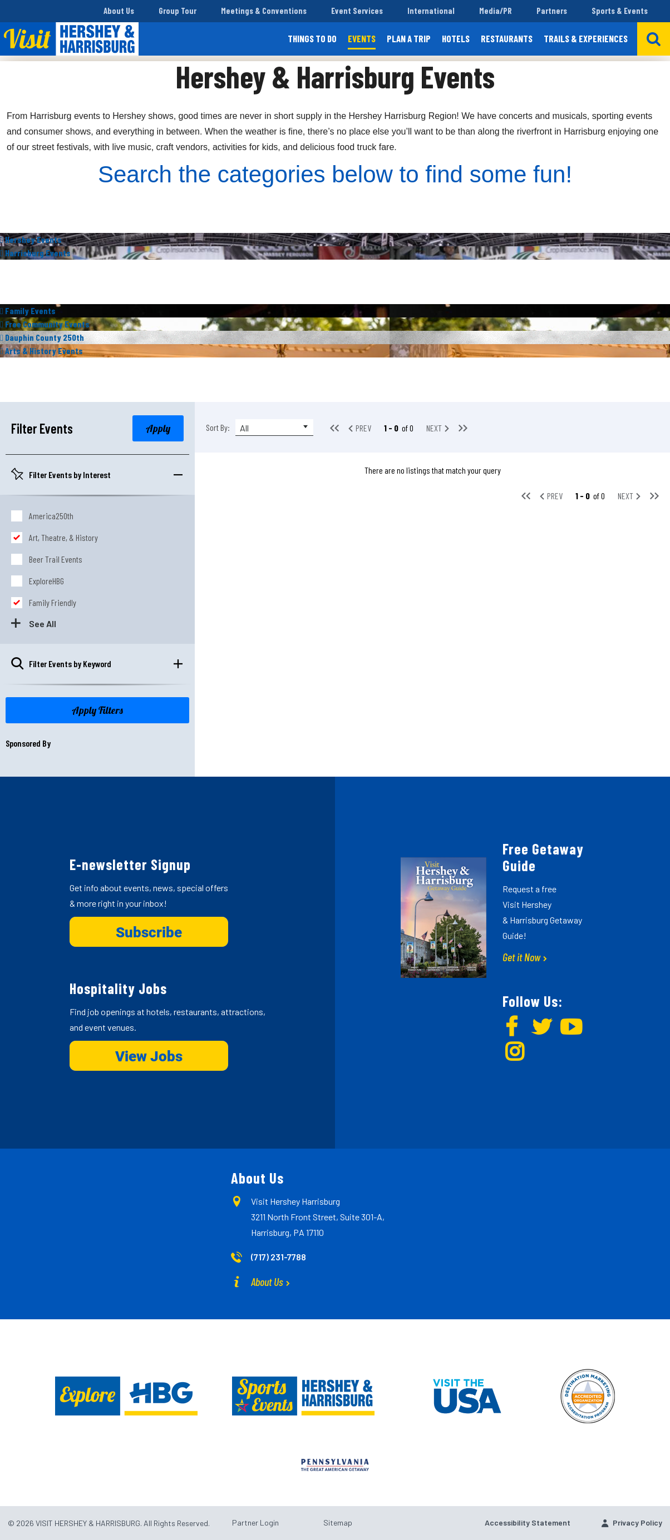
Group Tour (177, 11)
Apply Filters (97, 710)
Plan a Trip (409, 38)
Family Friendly (52, 602)
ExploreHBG (46, 580)
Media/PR (495, 11)
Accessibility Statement (527, 1522)
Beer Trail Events (55, 559)
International (431, 11)
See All (42, 623)
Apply (158, 428)
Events (362, 38)
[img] (335, 239)
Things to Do (312, 38)
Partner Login (255, 1522)
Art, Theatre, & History (63, 537)
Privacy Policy (637, 1522)
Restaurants (507, 38)
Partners (551, 11)
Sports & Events (620, 11)
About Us (119, 11)
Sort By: (218, 427)
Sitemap (337, 1522)
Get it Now (521, 956)
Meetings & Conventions (264, 11)
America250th (51, 515)
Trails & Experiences (586, 38)
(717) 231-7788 (278, 1256)
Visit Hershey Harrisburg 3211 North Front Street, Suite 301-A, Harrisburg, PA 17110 (318, 1217)
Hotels (456, 38)
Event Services (357, 11)
